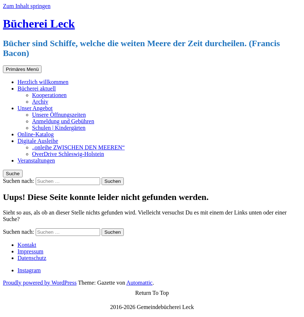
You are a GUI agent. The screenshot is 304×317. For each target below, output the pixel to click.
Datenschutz (31, 258)
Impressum (30, 251)
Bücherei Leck (39, 23)
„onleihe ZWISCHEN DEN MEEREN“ (78, 147)
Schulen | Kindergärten (59, 128)
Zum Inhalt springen (27, 6)
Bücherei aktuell (36, 88)
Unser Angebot (34, 108)
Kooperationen (49, 95)
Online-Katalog (35, 134)
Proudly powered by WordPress (39, 283)
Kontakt (26, 245)
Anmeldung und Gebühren (63, 121)
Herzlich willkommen (42, 82)
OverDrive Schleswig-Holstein (68, 154)
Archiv (40, 102)
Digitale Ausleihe (37, 141)
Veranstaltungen (36, 160)
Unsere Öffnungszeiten (59, 115)
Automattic (139, 283)
